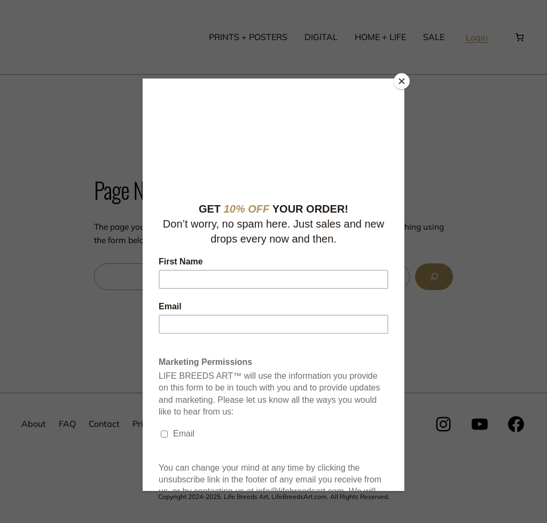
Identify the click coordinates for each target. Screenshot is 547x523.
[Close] (402, 81)
